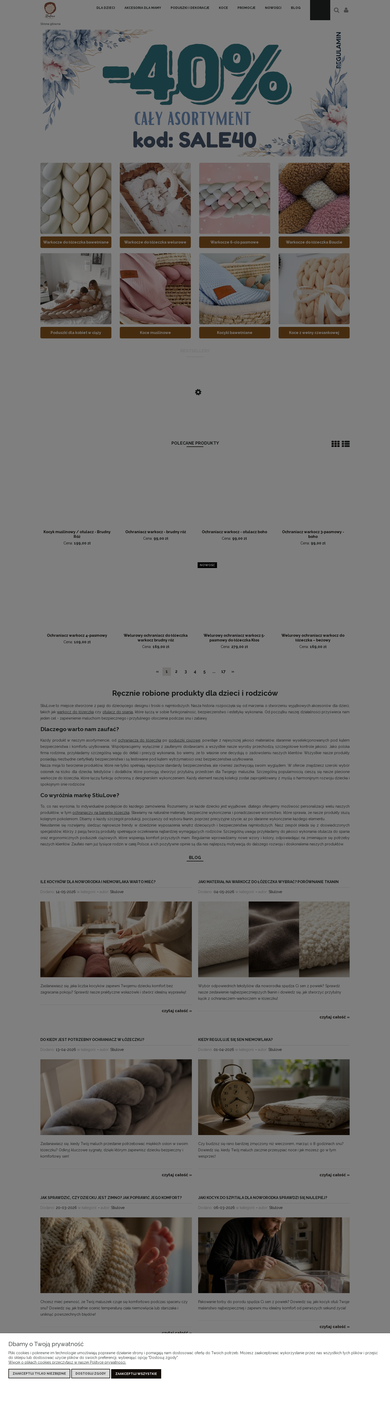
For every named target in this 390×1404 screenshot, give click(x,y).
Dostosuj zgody (90, 1374)
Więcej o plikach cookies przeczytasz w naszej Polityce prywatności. (67, 1363)
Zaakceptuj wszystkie (136, 1374)
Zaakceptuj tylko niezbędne (39, 1374)
